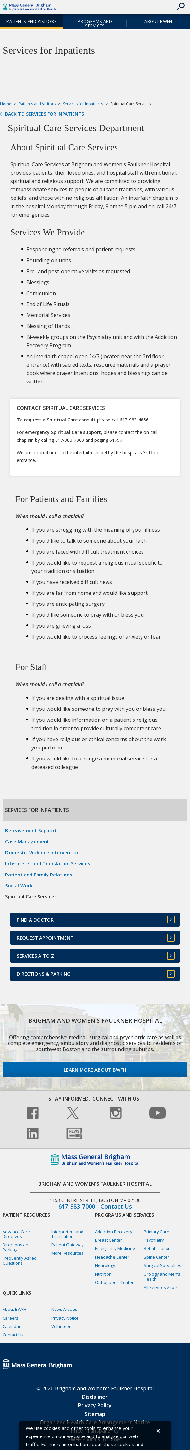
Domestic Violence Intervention (42, 852)
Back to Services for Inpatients (44, 114)
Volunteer (61, 1326)
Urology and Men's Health (162, 1276)
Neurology (105, 1265)
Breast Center (108, 1240)
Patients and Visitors (31, 21)
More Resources (67, 1253)
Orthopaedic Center (114, 1282)
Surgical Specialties (162, 1265)
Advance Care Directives (16, 1234)
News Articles (64, 1309)
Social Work (18, 885)
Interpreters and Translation (67, 1234)
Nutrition (103, 1274)
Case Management (27, 841)
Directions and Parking (17, 1247)
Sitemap (95, 1413)
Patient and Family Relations (38, 874)
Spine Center (156, 1257)
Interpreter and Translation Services (47, 863)
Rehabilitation (157, 1248)
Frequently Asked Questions (20, 1260)
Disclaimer (95, 1396)
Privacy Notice (65, 1318)
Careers (10, 1318)
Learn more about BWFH (95, 1070)
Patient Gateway (67, 1245)
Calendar (12, 1326)
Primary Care (156, 1231)
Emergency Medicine (115, 1248)
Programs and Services (95, 23)
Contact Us (116, 1206)
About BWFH (158, 21)
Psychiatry (154, 1240)
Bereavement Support (31, 830)
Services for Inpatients (83, 104)
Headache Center (112, 1257)
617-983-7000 (76, 1206)
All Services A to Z (161, 1287)
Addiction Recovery (113, 1231)
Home (5, 104)
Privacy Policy (95, 1405)
